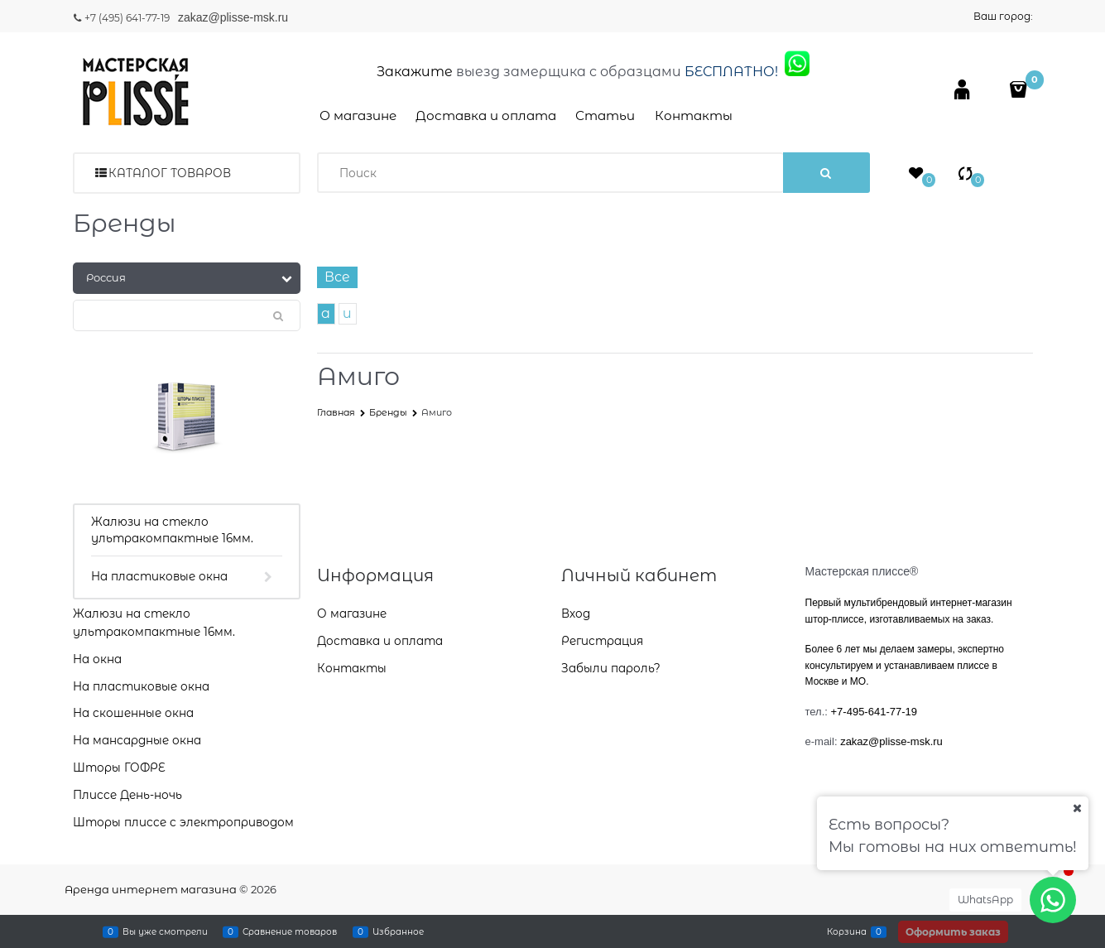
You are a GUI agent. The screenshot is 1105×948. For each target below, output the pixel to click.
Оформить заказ (953, 932)
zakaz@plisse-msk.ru (234, 17)
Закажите (415, 71)
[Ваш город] (1077, 808)
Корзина (847, 931)
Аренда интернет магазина (151, 889)
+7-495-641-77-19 (874, 711)
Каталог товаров (169, 173)
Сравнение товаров (290, 931)
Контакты (694, 115)
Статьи (605, 115)
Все (337, 277)
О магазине (357, 115)
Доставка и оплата (486, 115)
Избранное (398, 931)
